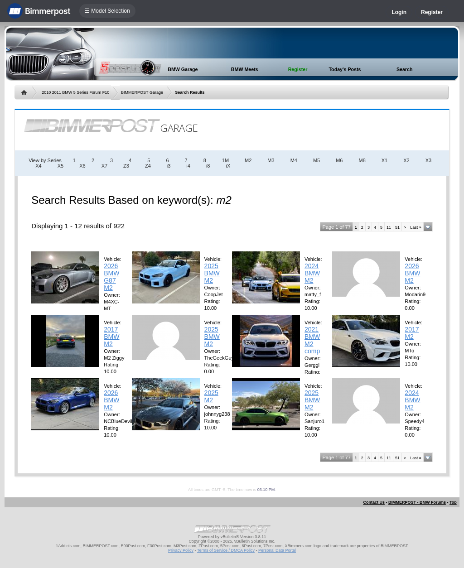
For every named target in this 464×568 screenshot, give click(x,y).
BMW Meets (244, 69)
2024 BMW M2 (312, 273)
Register (432, 12)
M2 (248, 160)
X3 (428, 160)
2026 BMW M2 (412, 273)
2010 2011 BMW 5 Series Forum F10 (75, 92)
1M (225, 160)
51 (397, 227)
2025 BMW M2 (212, 273)
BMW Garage (183, 69)
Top (453, 502)
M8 (361, 160)
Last (415, 227)
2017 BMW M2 (111, 336)
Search (404, 69)
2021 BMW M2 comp (312, 340)
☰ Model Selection (107, 11)
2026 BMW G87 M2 (111, 276)
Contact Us (374, 502)
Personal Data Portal (277, 550)
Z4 (148, 165)
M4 (293, 160)
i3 (169, 165)
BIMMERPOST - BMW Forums (417, 502)
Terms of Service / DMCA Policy (226, 550)
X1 (384, 160)
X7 (104, 165)
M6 (339, 160)
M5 (316, 160)
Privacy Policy (180, 550)
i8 (208, 165)
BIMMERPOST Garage (142, 92)
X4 (38, 165)
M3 (270, 160)
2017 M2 (412, 333)
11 (389, 227)
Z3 (126, 165)
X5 (60, 165)
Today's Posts (345, 69)
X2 (406, 160)
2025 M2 (211, 396)
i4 (188, 165)
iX (228, 165)
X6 (82, 165)
